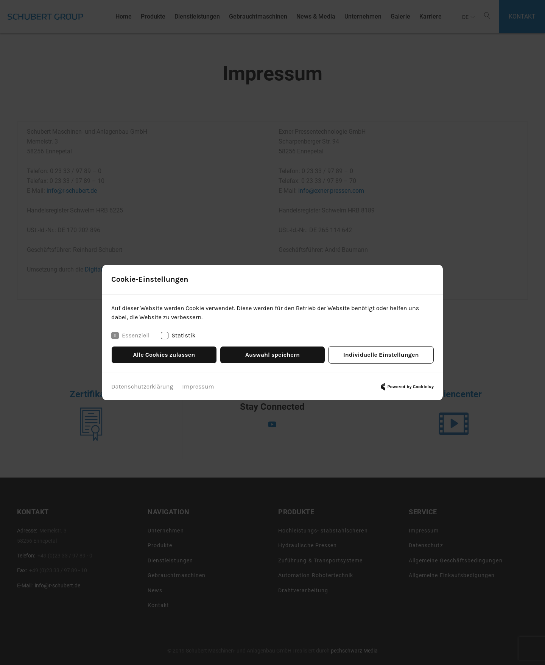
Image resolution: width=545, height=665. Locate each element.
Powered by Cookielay (406, 386)
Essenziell (130, 335)
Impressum (198, 386)
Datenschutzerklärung (142, 386)
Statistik (178, 335)
